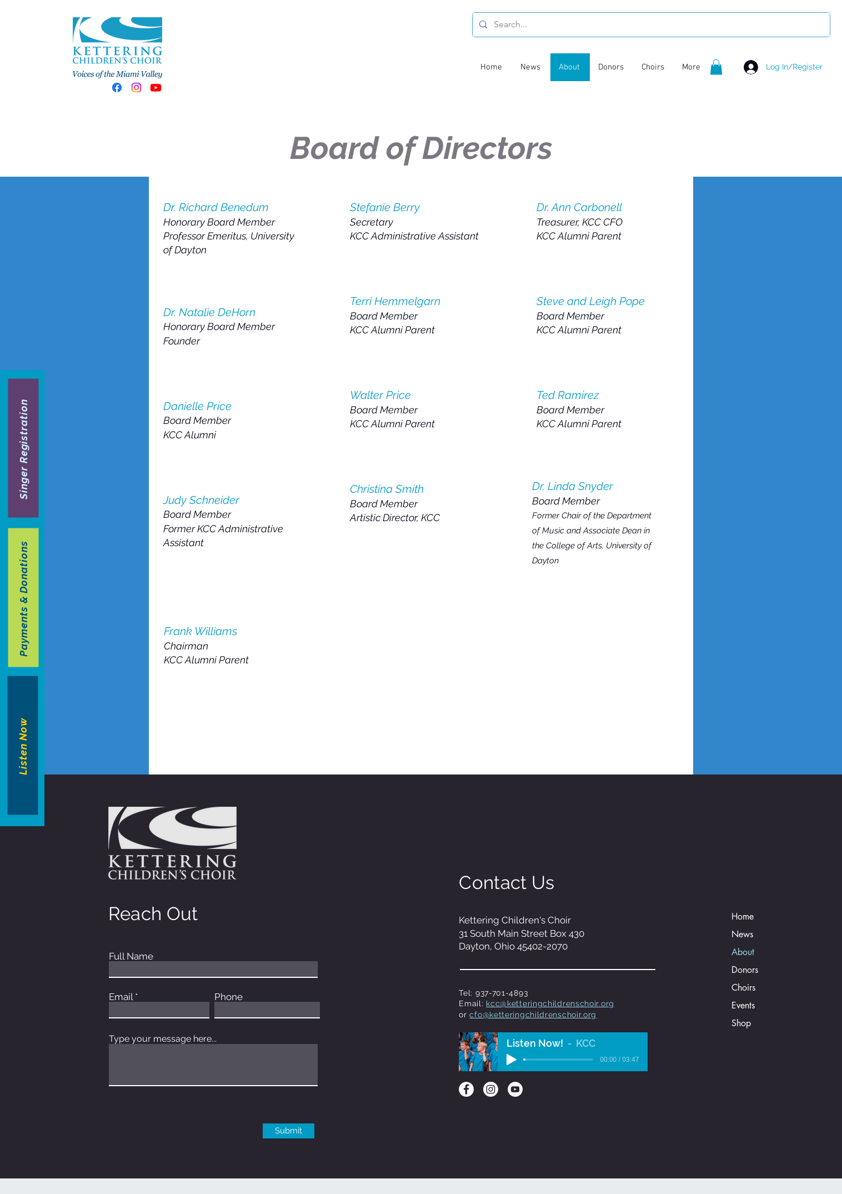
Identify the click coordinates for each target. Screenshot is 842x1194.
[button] (716, 66)
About (742, 952)
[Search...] (650, 25)
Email (121, 997)
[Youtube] (155, 87)
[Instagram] (136, 87)
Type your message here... (163, 1039)
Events (743, 1005)
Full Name (131, 956)
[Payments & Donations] (23, 597)
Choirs (743, 987)
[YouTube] (515, 1089)
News (742, 934)
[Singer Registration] (23, 448)
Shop (741, 1023)
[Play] (512, 1059)
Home (742, 916)
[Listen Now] (23, 745)
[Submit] (288, 1130)
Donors (744, 970)
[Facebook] (117, 87)
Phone (228, 997)
